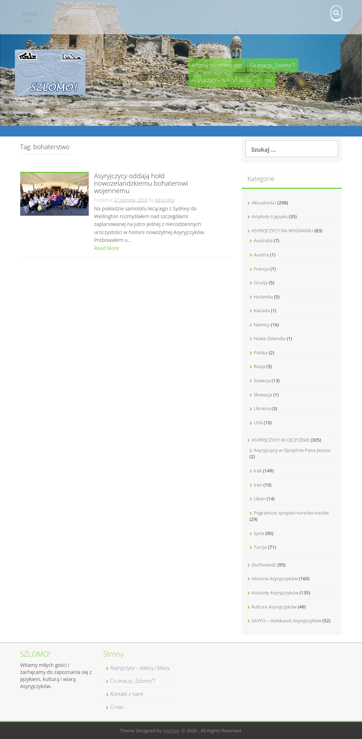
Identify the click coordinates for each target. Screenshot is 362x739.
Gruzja (261, 282)
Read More (106, 248)
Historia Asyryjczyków (275, 578)
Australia (263, 240)
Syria (259, 533)
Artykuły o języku (270, 216)
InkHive (171, 730)
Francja (261, 269)
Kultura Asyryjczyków (274, 607)
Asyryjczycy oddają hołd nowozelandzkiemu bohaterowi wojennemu (141, 183)
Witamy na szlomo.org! (217, 65)
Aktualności (264, 202)
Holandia (263, 296)
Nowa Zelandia (270, 338)
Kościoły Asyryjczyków (275, 592)
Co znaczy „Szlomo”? (272, 65)
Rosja (259, 366)
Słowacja (263, 394)
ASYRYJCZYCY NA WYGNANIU (282, 230)
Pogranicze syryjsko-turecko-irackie (291, 513)
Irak (258, 470)
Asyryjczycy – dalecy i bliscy (221, 80)
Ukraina (262, 408)
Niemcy (262, 324)
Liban (259, 498)
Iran (258, 485)
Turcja (260, 547)
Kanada (262, 310)
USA (258, 422)
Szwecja (262, 380)
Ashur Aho (164, 200)
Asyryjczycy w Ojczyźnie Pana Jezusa (292, 450)
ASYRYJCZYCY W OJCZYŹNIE (280, 440)
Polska (261, 352)
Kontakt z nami (31, 17)
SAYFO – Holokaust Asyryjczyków (286, 620)
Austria (261, 254)
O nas (265, 80)
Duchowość (264, 564)
